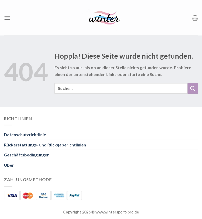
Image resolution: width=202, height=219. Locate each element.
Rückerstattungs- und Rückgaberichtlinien (45, 144)
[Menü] (7, 17)
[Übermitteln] (193, 88)
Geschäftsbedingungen (26, 154)
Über (9, 164)
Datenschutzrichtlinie (25, 134)
